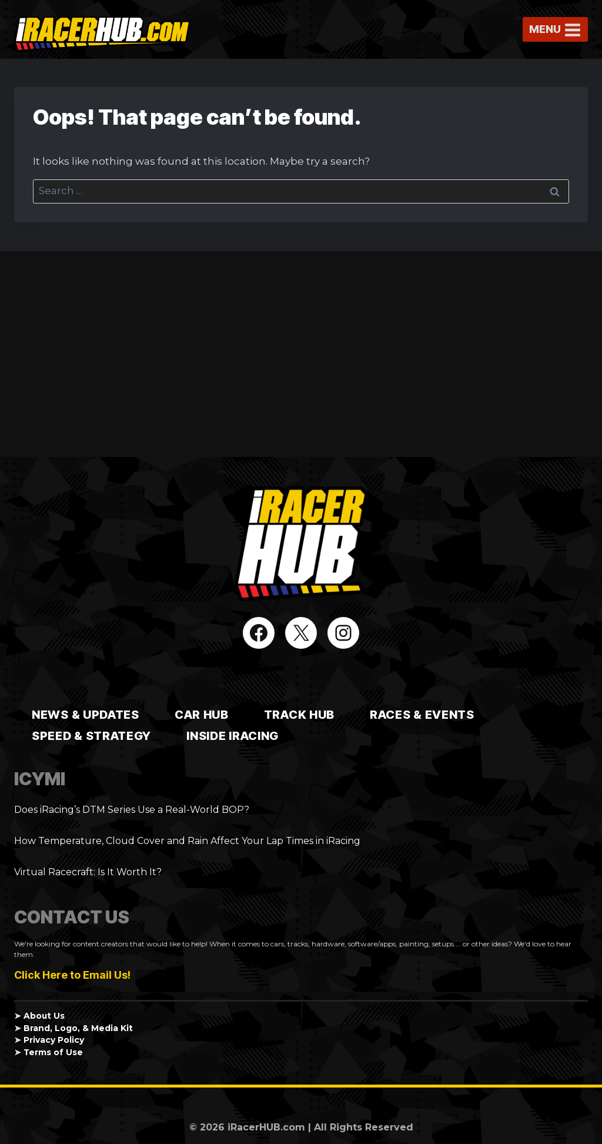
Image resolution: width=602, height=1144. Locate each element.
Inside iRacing (232, 736)
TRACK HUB (299, 715)
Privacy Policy (54, 1040)
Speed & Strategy (91, 736)
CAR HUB (202, 715)
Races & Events (422, 715)
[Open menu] (555, 29)
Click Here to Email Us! (72, 975)
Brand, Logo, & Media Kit (78, 1028)
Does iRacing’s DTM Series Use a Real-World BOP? (131, 809)
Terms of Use (53, 1052)
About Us (44, 1015)
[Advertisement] (301, 354)
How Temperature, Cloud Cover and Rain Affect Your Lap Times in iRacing (187, 840)
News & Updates (85, 715)
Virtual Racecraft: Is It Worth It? (88, 872)
